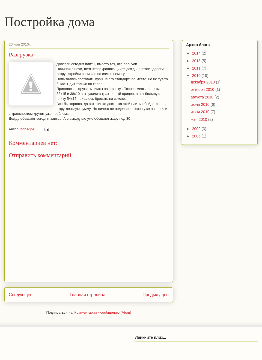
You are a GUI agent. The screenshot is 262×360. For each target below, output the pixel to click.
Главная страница (87, 294)
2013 (197, 61)
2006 (197, 136)
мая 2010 (199, 119)
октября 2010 (203, 89)
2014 (197, 53)
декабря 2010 (203, 82)
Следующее (20, 294)
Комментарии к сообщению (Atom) (103, 312)
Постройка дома (49, 21)
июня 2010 (201, 112)
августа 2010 (203, 97)
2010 (197, 75)
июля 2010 (201, 104)
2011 (197, 68)
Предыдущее (156, 294)
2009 (197, 129)
